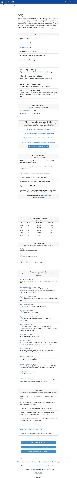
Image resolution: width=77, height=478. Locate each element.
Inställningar (56, 462)
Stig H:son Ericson (25, 317)
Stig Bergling (23, 304)
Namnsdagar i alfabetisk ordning (38, 447)
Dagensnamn (9, 1)
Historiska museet (38, 429)
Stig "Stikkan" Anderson (26, 287)
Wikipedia (56, 29)
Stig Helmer (23, 255)
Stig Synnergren (24, 364)
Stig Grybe (22, 311)
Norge (24, 113)
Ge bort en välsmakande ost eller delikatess (38, 142)
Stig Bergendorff (24, 297)
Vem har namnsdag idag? (38, 442)
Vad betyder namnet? (26, 429)
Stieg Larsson (23, 279)
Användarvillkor (32, 462)
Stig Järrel (22, 334)
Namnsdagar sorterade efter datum (38, 451)
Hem (4, 5)
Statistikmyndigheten (46, 195)
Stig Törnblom (24, 372)
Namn (9, 5)
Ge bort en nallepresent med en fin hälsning (38, 138)
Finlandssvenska (26, 110)
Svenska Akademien (45, 433)
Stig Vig (22, 378)
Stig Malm (22, 356)
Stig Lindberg (23, 348)
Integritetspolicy (44, 462)
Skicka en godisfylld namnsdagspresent (38, 133)
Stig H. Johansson (24, 325)
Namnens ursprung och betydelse (29, 433)
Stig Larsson (23, 340)
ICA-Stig (22, 249)
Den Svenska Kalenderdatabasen (46, 466)
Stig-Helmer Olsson (25, 261)
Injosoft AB (35, 469)
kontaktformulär (64, 458)
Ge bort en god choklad (38, 129)
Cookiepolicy (21, 462)
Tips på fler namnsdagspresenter (38, 146)
